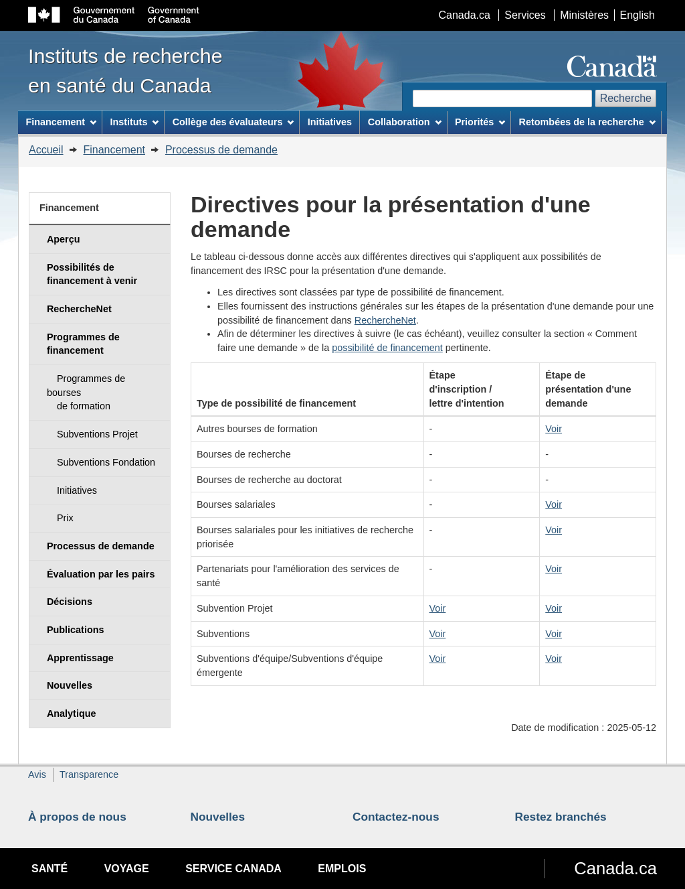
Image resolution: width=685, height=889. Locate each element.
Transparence (89, 774)
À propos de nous (77, 816)
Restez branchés (561, 816)
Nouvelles (218, 816)
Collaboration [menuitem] (405, 122)
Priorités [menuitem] (480, 122)
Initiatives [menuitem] (330, 122)
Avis (37, 774)
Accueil (46, 149)
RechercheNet (385, 320)
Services (524, 15)
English (637, 15)
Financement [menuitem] (60, 122)
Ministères (584, 15)
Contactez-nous (396, 816)
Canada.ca (464, 15)
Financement (114, 149)
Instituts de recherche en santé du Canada (125, 70)
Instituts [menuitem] (134, 122)
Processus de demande (221, 149)
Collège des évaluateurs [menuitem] (233, 122)
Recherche (626, 98)
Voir (553, 428)
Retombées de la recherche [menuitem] (587, 122)
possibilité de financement (387, 347)
